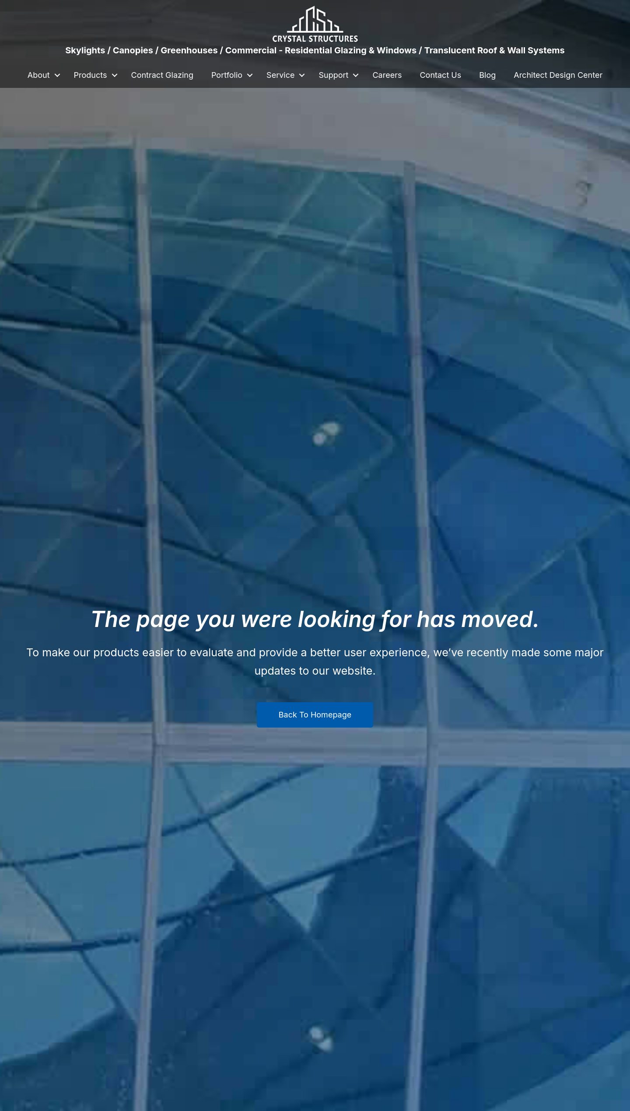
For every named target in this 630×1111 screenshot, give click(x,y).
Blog (487, 75)
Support (333, 75)
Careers (387, 75)
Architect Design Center (558, 75)
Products (90, 75)
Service (280, 75)
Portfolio (226, 75)
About (39, 75)
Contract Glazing (162, 75)
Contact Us (440, 75)
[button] (57, 75)
